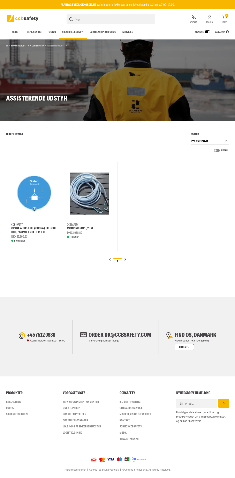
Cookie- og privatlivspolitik (104, 470)
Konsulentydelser (74, 414)
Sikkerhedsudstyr (73, 32)
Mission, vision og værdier (135, 414)
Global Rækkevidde (131, 408)
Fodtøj (52, 32)
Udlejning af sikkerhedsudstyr (82, 426)
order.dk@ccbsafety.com (120, 334)
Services (127, 32)
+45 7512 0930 (41, 334)
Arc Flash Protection (103, 32)
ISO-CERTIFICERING (130, 401)
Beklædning (34, 32)
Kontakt (125, 420)
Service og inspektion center (81, 401)
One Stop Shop (71, 408)
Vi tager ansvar (129, 438)
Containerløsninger (75, 420)
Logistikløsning (72, 432)
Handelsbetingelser (75, 470)
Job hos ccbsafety (131, 426)
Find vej (185, 347)
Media (123, 432)
